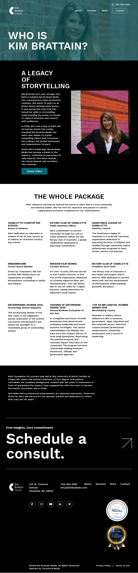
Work (104, 10)
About (78, 10)
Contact (119, 10)
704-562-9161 (121, 4)
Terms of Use (123, 565)
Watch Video (34, 171)
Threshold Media (51, 568)
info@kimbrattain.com (74, 487)
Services (91, 10)
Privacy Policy (103, 565)
